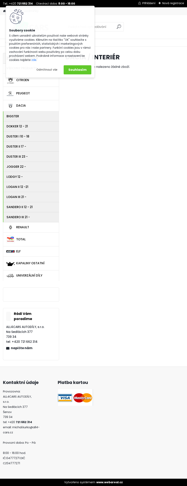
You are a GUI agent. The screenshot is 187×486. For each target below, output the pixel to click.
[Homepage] (4, 11)
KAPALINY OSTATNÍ (25, 263)
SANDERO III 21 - (18, 217)
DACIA (16, 106)
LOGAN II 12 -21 (17, 187)
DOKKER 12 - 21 (17, 126)
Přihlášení (148, 3)
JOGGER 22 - (16, 167)
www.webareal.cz (109, 482)
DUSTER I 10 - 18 (18, 136)
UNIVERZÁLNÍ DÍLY (24, 275)
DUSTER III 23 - (17, 156)
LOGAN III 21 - (16, 197)
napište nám (21, 348)
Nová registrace (173, 3)
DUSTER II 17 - (16, 146)
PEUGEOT (18, 94)
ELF (13, 251)
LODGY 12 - (15, 177)
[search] (119, 28)
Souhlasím (77, 69)
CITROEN (17, 80)
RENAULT (17, 227)
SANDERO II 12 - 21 (20, 207)
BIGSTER (13, 116)
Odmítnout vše (46, 70)
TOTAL (16, 239)
